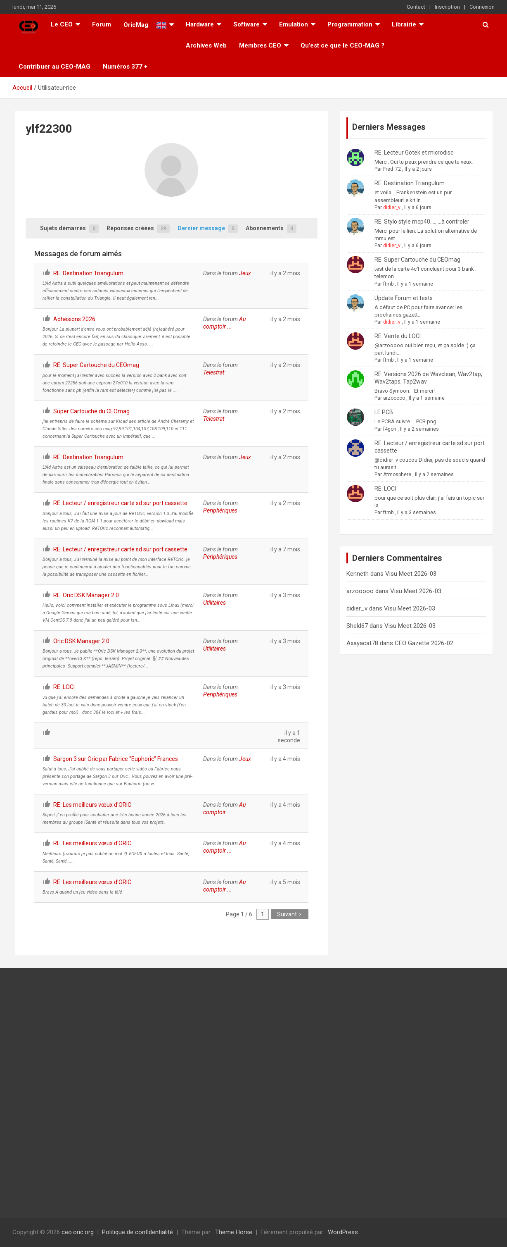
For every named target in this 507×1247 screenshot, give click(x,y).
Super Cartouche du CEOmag (91, 411)
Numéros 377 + (125, 66)
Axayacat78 (362, 643)
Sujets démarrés (69, 228)
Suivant (289, 914)
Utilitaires (214, 602)
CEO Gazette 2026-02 (424, 643)
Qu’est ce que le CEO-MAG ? (342, 45)
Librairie (404, 24)
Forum (101, 24)
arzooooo (394, 398)
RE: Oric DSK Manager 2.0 (86, 595)
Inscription (447, 7)
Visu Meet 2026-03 (410, 573)
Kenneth (357, 573)
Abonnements (271, 228)
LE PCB (383, 412)
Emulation (293, 24)
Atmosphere (397, 474)
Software (246, 24)
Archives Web (206, 45)
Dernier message (208, 228)
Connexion (482, 7)
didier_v (391, 207)
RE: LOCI (64, 687)
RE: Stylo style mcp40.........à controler (421, 221)
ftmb (388, 284)
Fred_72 (392, 169)
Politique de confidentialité (137, 1232)
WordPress (343, 1232)
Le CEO (62, 24)
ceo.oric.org (78, 1232)
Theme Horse (233, 1232)
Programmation (349, 24)
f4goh (389, 429)
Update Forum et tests (403, 298)
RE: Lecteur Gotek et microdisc (413, 152)
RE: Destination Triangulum (88, 273)
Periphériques (220, 510)
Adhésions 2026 (74, 319)
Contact (416, 7)
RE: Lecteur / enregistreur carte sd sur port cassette (120, 503)
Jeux (245, 273)
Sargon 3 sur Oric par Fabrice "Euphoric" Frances (115, 759)
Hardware (200, 24)
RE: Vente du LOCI (397, 336)
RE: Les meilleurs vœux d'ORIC (92, 804)
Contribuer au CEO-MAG (54, 66)
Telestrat (213, 372)
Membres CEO (260, 45)
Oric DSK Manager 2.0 (81, 641)
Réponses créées (138, 228)
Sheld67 (357, 625)
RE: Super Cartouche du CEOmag (96, 365)
